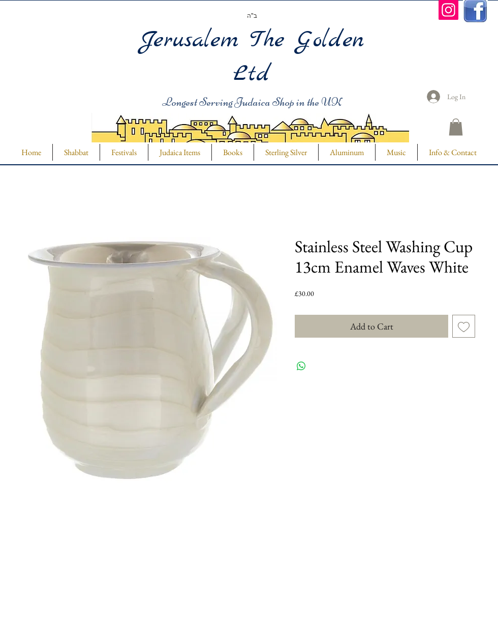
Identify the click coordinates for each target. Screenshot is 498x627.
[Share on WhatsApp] (301, 366)
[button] (456, 126)
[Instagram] (448, 10)
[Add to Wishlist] (463, 326)
